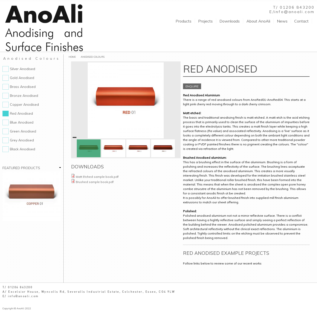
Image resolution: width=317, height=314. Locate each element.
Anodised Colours (93, 56)
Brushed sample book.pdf (95, 182)
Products (183, 21)
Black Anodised (22, 149)
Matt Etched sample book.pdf (97, 177)
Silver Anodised (22, 69)
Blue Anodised (21, 122)
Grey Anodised (22, 140)
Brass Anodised (23, 86)
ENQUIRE (192, 86)
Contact (301, 21)
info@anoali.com (294, 11)
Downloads (229, 21)
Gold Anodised (22, 78)
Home (72, 56)
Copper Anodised (24, 104)
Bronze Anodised (24, 95)
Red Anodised (21, 113)
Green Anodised (23, 131)
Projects (205, 21)
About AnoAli (258, 21)
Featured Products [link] (21, 168)
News (282, 21)
